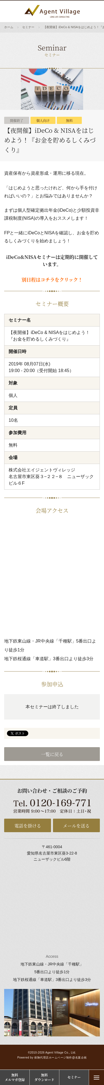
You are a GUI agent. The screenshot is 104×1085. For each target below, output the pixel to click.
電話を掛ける (27, 826)
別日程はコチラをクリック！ (52, 279)
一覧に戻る (52, 754)
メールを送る (76, 826)
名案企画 (81, 1057)
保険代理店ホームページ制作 (53, 1057)
